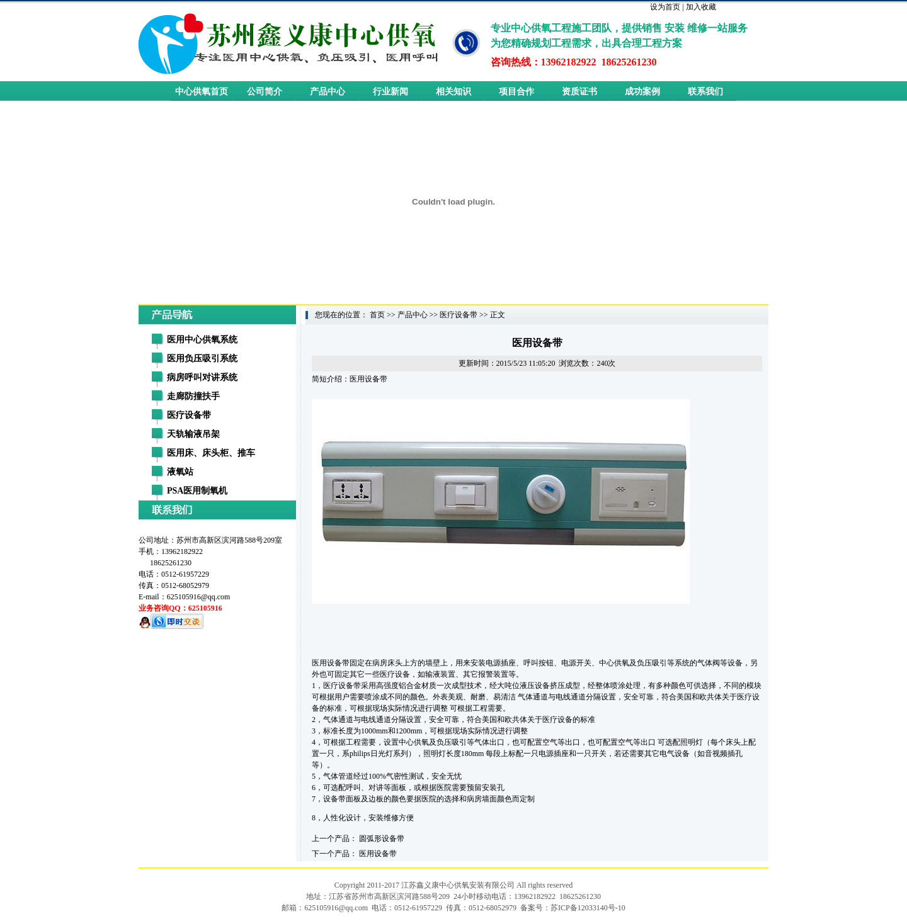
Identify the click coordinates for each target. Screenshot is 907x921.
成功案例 (642, 91)
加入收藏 (701, 7)
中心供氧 (614, 662)
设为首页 (665, 7)
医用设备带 (378, 853)
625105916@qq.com (199, 596)
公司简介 (264, 91)
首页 (377, 314)
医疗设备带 (458, 314)
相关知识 (453, 91)
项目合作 (516, 91)
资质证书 (579, 91)
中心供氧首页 (201, 91)
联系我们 (705, 91)
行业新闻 (390, 91)
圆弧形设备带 (381, 838)
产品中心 (327, 91)
